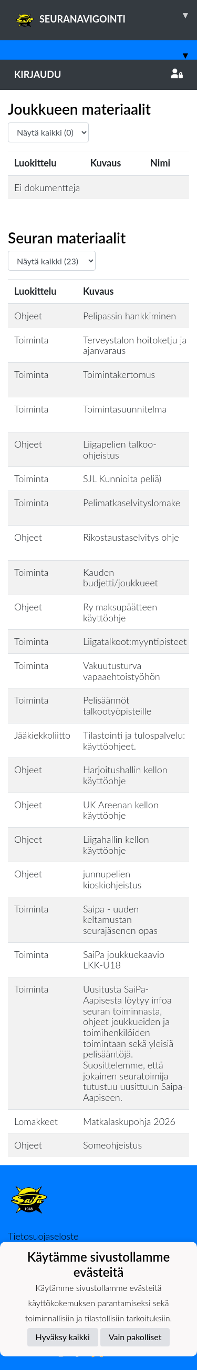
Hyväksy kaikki (63, 1337)
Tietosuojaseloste (43, 1236)
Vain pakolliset (135, 1337)
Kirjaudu (98, 74)
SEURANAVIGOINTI (105, 15)
